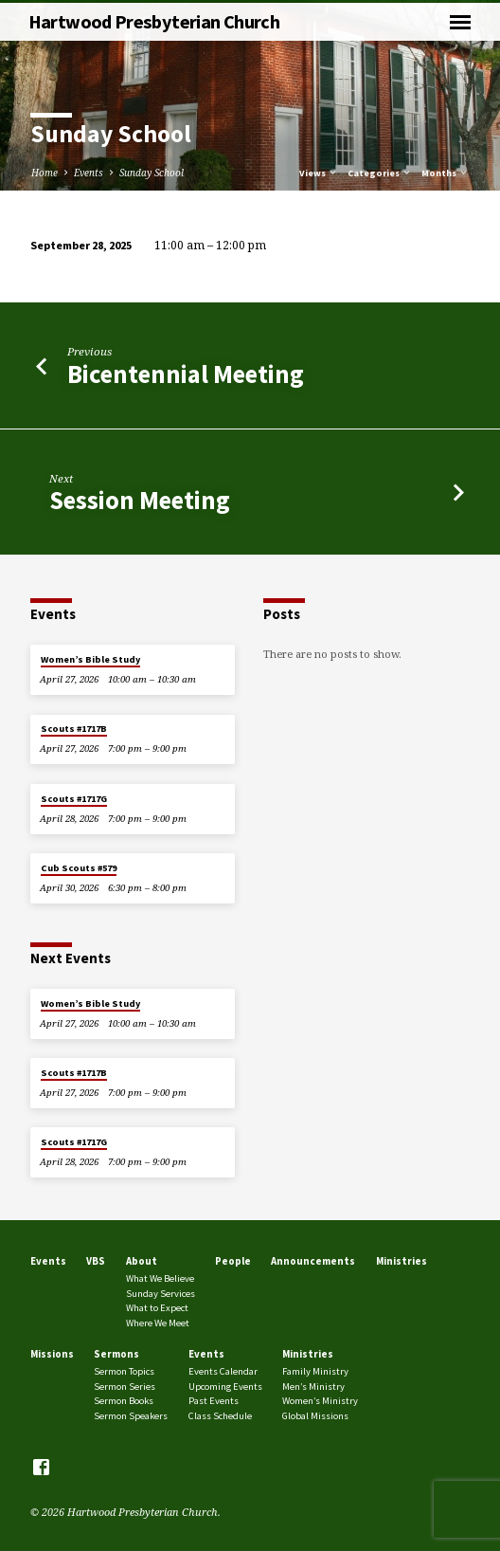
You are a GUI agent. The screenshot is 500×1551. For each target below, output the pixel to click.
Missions (52, 1353)
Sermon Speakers (131, 1416)
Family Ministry (315, 1371)
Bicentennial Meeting (185, 374)
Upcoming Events (225, 1386)
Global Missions (315, 1416)
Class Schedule (220, 1416)
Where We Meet (157, 1323)
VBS (95, 1261)
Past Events (213, 1401)
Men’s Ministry (313, 1386)
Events (88, 172)
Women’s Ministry (320, 1401)
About (141, 1261)
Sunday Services (160, 1293)
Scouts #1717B (74, 728)
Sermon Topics (124, 1371)
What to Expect (157, 1308)
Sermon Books (123, 1401)
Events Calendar (223, 1371)
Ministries (401, 1261)
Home (44, 172)
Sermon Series (124, 1386)
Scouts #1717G (74, 799)
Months (445, 173)
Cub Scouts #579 (78, 868)
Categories (380, 173)
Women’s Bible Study (90, 659)
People (233, 1261)
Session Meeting (139, 500)
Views (318, 173)
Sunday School (151, 172)
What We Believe (160, 1278)
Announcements (313, 1261)
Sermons (116, 1353)
